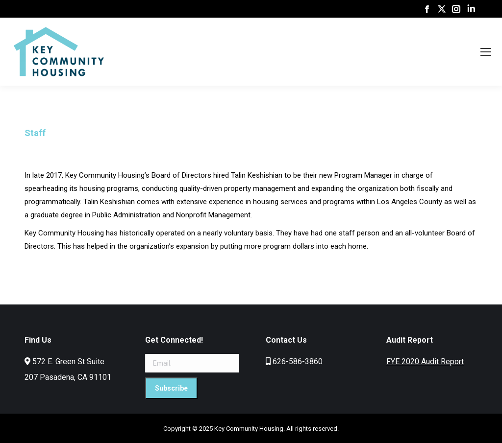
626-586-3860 (298, 361)
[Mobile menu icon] (485, 52)
